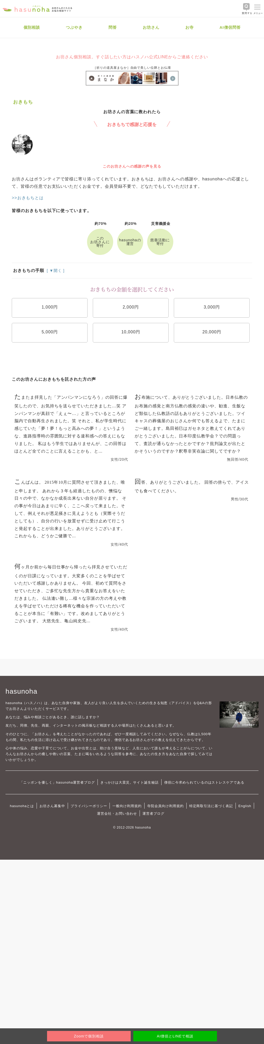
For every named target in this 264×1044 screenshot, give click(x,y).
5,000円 (50, 332)
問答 (112, 27)
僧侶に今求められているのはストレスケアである (204, 782)
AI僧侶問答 (230, 27)
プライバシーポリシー (89, 806)
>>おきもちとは (28, 198)
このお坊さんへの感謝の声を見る (132, 166)
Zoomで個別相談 (89, 1036)
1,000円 (50, 307)
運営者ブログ (153, 813)
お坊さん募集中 (52, 806)
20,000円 (211, 332)
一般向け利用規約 (127, 806)
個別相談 (32, 27)
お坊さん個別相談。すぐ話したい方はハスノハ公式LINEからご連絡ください (132, 57)
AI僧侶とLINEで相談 (175, 1036)
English (244, 806)
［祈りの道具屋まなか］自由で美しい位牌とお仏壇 (132, 68)
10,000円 (130, 332)
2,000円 (131, 307)
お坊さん (151, 27)
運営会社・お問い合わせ (117, 813)
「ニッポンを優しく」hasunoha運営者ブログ (57, 782)
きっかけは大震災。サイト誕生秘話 (129, 782)
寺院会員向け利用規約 (165, 806)
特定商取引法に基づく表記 (211, 806)
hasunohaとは (22, 806)
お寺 (189, 27)
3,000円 (212, 307)
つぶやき (74, 27)
